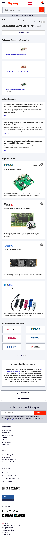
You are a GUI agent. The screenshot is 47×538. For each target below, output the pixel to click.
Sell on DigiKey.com (8, 435)
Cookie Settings (7, 534)
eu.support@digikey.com (11, 479)
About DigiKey (6, 430)
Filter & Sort (24, 33)
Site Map (4, 440)
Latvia (5, 523)
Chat (5, 473)
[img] (13, 4)
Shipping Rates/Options (9, 459)
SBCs (18, 374)
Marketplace (6, 433)
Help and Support (7, 455)
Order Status (6, 457)
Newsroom (5, 444)
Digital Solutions (7, 442)
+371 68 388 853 (9, 476)
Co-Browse (7, 482)
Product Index (6, 20)
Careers (4, 437)
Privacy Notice (11, 420)
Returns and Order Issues (9, 462)
